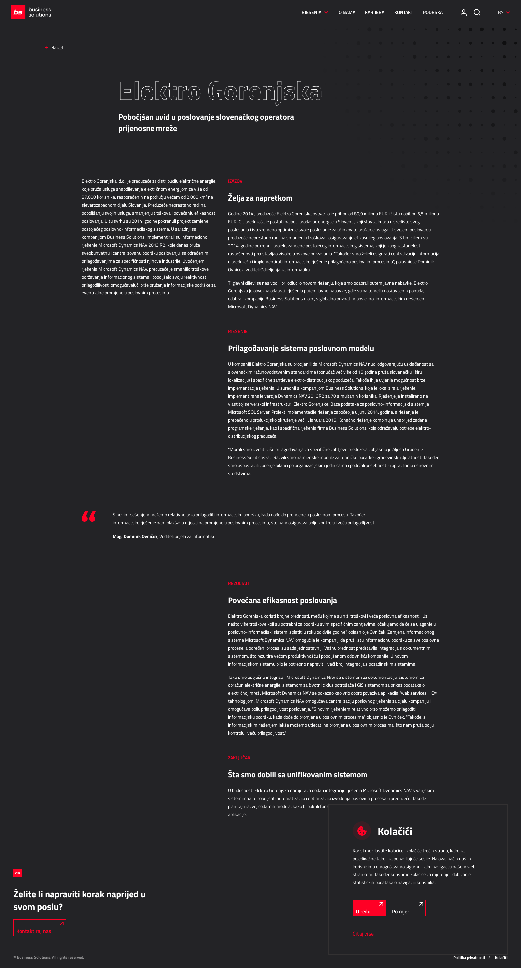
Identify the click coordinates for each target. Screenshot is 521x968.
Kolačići (501, 957)
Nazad (54, 47)
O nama (344, 12)
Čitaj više (363, 933)
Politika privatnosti (469, 957)
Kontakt (401, 12)
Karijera (372, 12)
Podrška (430, 12)
